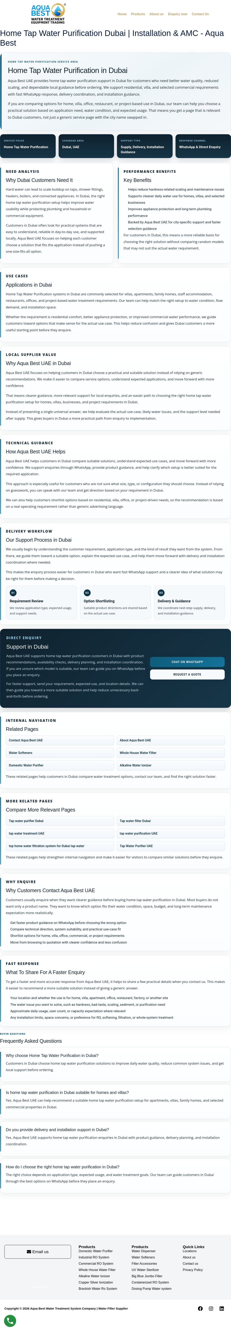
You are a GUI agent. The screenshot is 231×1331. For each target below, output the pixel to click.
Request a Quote (187, 674)
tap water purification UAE (139, 834)
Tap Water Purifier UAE (136, 846)
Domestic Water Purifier (26, 765)
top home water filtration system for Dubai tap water (46, 846)
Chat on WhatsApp (187, 662)
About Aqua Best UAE (135, 740)
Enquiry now (177, 14)
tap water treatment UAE (26, 834)
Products (138, 14)
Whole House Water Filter (138, 753)
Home (122, 14)
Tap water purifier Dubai (26, 821)
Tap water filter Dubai (135, 821)
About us (157, 14)
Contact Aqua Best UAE (26, 740)
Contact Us (200, 14)
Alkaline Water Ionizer (135, 765)
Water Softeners (20, 753)
